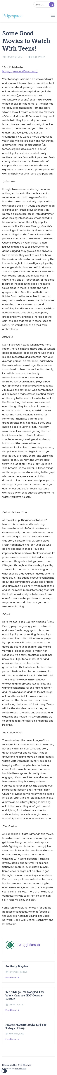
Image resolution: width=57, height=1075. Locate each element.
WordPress (20, 1068)
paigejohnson (38, 57)
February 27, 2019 (13, 57)
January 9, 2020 (16, 1033)
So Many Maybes (16, 966)
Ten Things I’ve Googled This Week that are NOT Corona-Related (25, 995)
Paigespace (12, 15)
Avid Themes (24, 1065)
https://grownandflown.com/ (20, 71)
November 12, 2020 (18, 972)
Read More (11, 977)
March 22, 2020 (16, 1004)
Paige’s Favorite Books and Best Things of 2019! (26, 1026)
